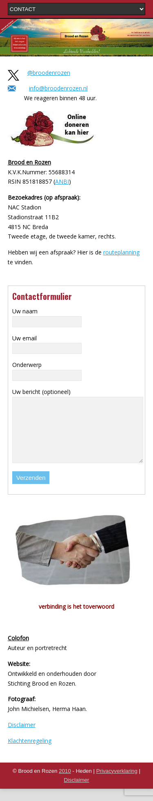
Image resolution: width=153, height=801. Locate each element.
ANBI (62, 181)
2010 (65, 783)
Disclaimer (21, 737)
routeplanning (121, 252)
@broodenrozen (48, 72)
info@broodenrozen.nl (58, 88)
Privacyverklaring (116, 783)
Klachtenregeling (29, 753)
